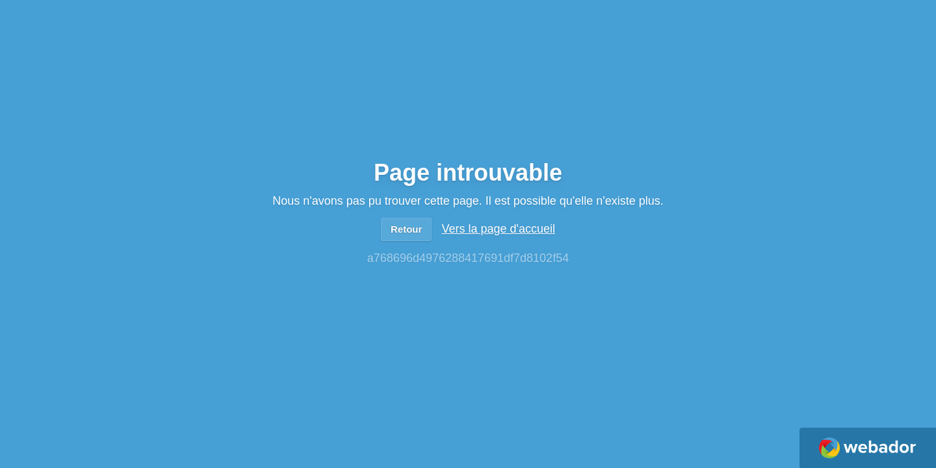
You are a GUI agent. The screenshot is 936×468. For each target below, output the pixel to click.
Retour (406, 229)
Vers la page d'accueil (498, 228)
